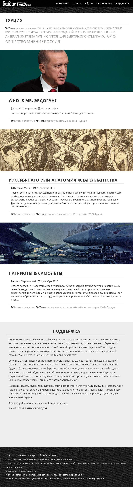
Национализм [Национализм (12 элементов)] (53, 28)
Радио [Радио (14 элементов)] (93, 28)
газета (50, 307)
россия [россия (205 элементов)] (52, 41)
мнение (66, 214)
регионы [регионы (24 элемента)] (49, 32)
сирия (96, 307)
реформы (72, 120)
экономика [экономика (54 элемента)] (90, 36)
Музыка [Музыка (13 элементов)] (77, 28)
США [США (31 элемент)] (88, 32)
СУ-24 (91, 214)
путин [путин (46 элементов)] (40, 36)
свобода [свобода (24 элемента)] (61, 32)
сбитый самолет (82, 307)
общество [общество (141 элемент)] (15, 41)
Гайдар (88, 6)
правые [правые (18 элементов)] (117, 28)
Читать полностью (24, 120)
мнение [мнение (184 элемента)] (35, 41)
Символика (104, 6)
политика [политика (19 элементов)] (11, 32)
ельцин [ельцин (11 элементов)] (20, 28)
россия (83, 214)
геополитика (54, 214)
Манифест (63, 6)
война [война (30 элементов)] (72, 32)
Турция (83, 120)
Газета (77, 6)
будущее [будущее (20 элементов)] (24, 32)
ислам (62, 120)
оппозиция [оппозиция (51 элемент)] (56, 36)
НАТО (75, 214)
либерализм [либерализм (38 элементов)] (14, 36)
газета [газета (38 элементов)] (30, 36)
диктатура (53, 120)
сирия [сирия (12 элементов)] (40, 28)
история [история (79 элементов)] (108, 36)
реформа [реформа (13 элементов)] (67, 28)
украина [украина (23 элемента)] (36, 32)
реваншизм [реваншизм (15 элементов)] (105, 28)
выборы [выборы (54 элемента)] (73, 36)
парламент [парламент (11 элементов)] (31, 28)
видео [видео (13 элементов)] (85, 28)
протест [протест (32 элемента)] (98, 32)
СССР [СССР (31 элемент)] (81, 32)
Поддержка (122, 6)
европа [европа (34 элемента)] (110, 32)
